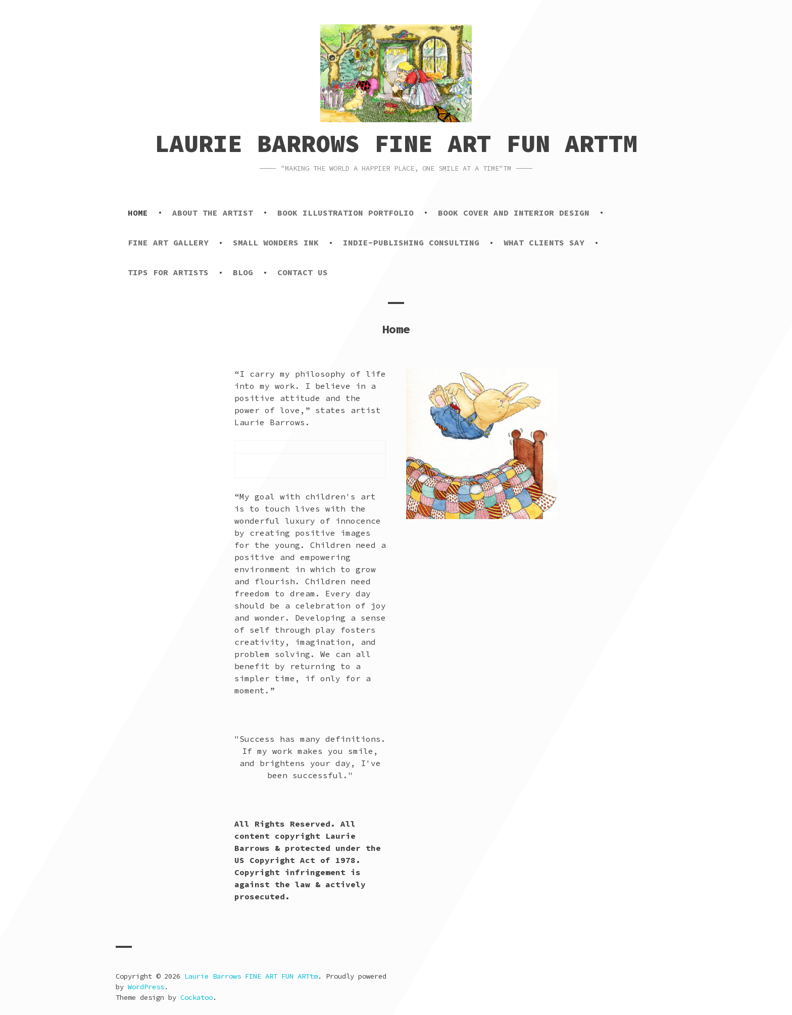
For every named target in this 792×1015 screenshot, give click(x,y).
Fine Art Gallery (168, 242)
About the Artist (212, 213)
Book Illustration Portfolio (345, 213)
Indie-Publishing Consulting (411, 242)
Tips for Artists (168, 272)
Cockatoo (196, 997)
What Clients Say (544, 242)
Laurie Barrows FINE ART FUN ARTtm (396, 143)
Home (138, 213)
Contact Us (302, 272)
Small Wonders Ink (276, 242)
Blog (243, 272)
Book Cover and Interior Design (513, 213)
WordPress (146, 986)
